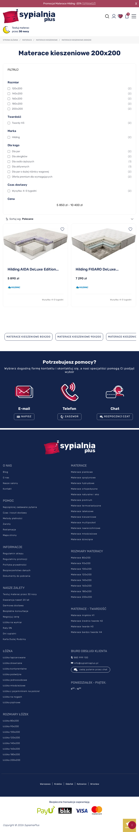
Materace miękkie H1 (82, 615)
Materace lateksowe (82, 511)
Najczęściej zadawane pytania (20, 507)
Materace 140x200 (81, 580)
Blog (5, 472)
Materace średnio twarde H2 (87, 621)
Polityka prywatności (15, 564)
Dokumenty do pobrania (16, 576)
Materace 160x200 (81, 586)
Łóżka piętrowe (11, 702)
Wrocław (94, 784)
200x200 (71, 109)
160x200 (71, 99)
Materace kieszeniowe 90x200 (79, 336)
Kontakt (7, 489)
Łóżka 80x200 (11, 720)
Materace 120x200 (81, 574)
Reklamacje (9, 529)
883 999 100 (79, 657)
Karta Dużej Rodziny (14, 639)
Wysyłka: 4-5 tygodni (71, 191)
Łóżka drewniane (12, 663)
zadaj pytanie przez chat (90, 669)
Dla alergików (71, 156)
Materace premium (81, 500)
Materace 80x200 (80, 557)
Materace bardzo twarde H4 (86, 632)
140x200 (71, 93)
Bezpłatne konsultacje (15, 611)
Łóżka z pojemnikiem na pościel (21, 691)
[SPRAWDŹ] (89, 3)
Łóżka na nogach (12, 697)
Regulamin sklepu (13, 553)
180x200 (71, 104)
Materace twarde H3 (82, 626)
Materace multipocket (83, 522)
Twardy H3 (71, 123)
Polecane (27, 219)
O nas (6, 477)
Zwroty (7, 524)
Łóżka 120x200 (11, 737)
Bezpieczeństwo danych (17, 570)
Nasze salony (10, 483)
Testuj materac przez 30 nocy (20, 594)
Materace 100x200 (81, 569)
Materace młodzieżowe (84, 534)
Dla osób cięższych (71, 161)
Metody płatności (12, 518)
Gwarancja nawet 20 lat (16, 600)
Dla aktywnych (71, 167)
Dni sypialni (9, 633)
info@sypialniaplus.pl (84, 663)
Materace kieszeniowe (83, 517)
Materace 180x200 (81, 591)
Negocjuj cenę (11, 616)
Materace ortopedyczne (84, 489)
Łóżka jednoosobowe (15, 680)
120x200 (71, 88)
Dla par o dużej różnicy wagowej (71, 172)
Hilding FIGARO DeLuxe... (97, 269)
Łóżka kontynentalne (15, 668)
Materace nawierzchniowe (85, 528)
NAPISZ (24, 416)
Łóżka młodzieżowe (14, 685)
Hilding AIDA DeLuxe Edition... (33, 269)
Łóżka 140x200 (11, 743)
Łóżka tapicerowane (14, 657)
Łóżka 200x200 (11, 760)
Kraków (58, 784)
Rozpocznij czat (115, 416)
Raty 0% (7, 628)
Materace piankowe (82, 472)
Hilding (71, 137)
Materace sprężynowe (83, 477)
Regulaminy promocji (15, 559)
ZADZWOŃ (69, 416)
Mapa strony (10, 535)
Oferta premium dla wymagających (71, 177)
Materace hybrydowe (82, 483)
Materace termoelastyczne (86, 505)
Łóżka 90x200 (11, 726)
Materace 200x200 (81, 597)
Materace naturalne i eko (85, 494)
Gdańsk (69, 784)
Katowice (82, 784)
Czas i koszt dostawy (15, 512)
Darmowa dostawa (13, 605)
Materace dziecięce (82, 539)
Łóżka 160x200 (11, 749)
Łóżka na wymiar (12, 622)
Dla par (71, 151)
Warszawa (45, 784)
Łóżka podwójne (12, 674)
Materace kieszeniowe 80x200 (28, 336)
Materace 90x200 (80, 563)
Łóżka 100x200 (11, 732)
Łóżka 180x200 (11, 754)
